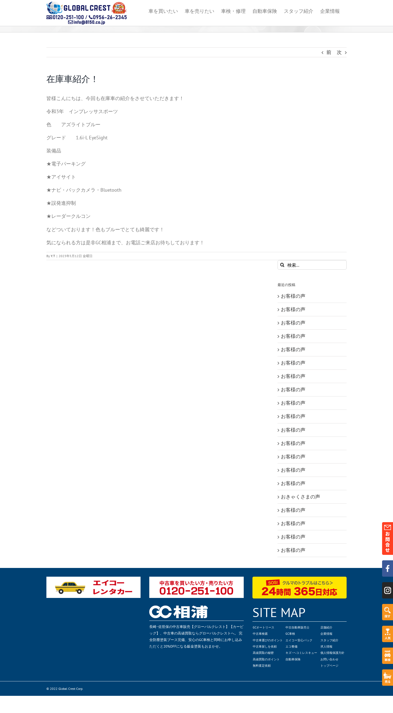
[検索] (282, 265)
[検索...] (312, 265)
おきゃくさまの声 (300, 497)
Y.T (53, 256)
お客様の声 (293, 296)
